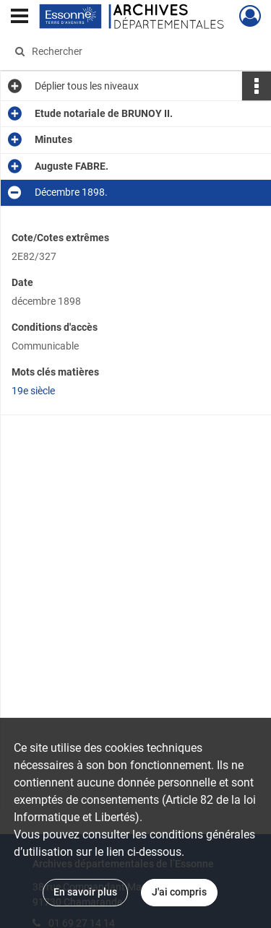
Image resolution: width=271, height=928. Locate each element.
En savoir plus (85, 892)
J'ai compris (179, 892)
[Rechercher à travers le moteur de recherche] (134, 51)
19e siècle (33, 390)
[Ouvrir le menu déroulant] (19, 17)
